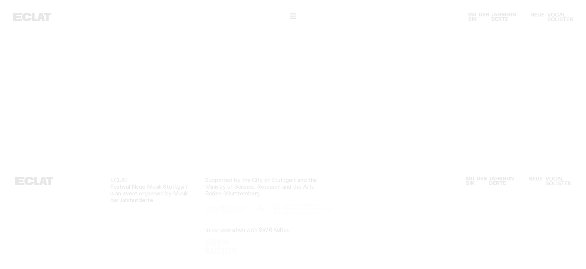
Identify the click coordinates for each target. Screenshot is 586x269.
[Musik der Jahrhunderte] (492, 17)
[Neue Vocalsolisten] (552, 17)
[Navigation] (293, 16)
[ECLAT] (32, 17)
